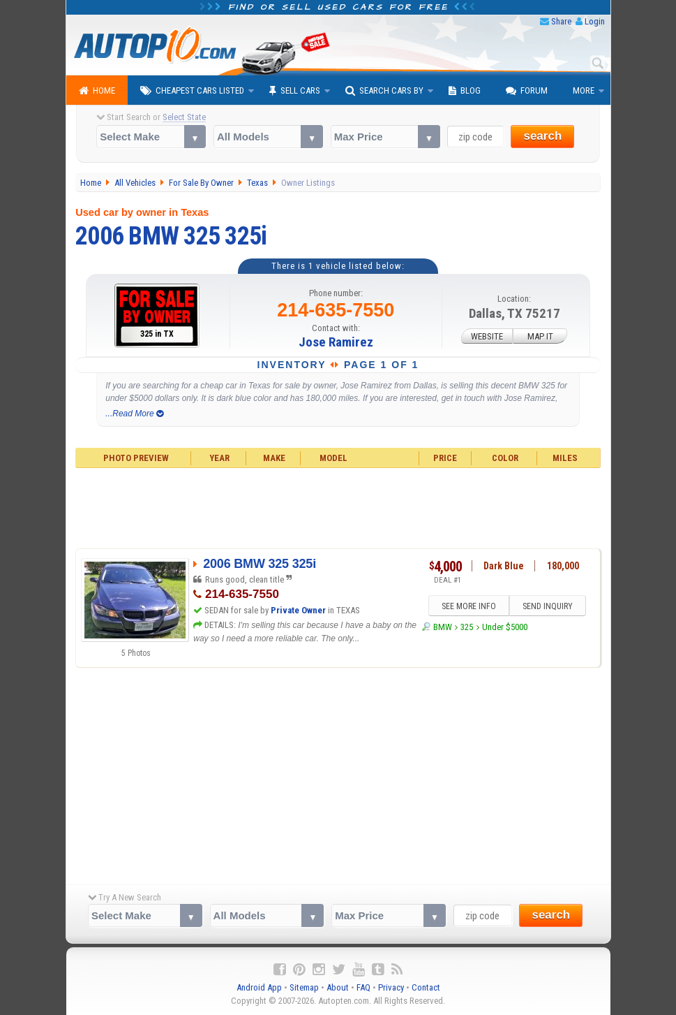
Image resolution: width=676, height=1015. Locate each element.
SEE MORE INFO (468, 606)
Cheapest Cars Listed (192, 91)
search (542, 136)
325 (466, 627)
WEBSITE (487, 336)
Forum (527, 91)
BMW (442, 627)
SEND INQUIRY (548, 606)
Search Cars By (384, 91)
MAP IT (540, 336)
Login (595, 21)
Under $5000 (504, 627)
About (337, 987)
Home (97, 91)
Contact (426, 987)
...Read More (134, 413)
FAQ (363, 987)
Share (561, 21)
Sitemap (304, 987)
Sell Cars (294, 91)
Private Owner (298, 610)
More (583, 90)
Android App (259, 987)
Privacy (391, 987)
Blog (465, 91)
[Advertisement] (338, 506)
